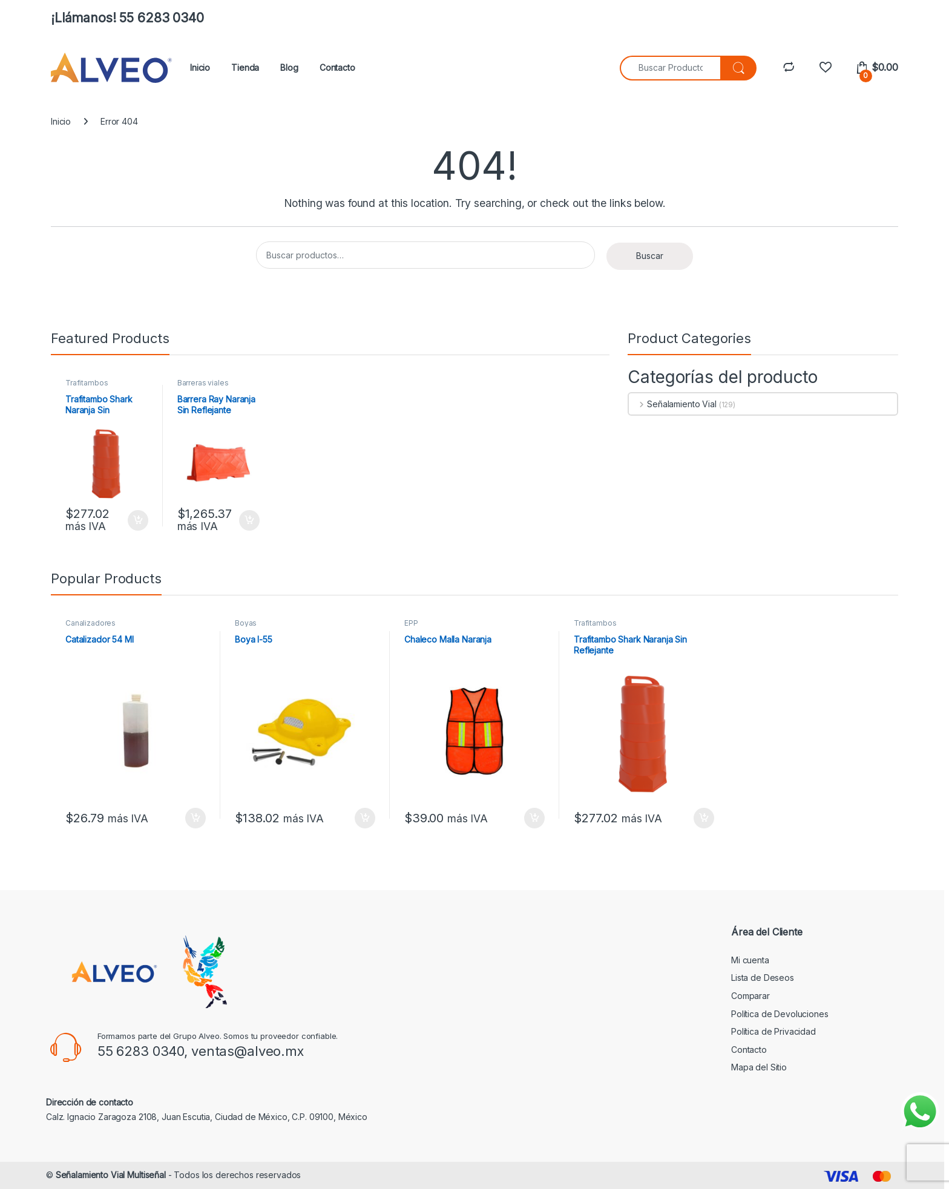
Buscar (649, 256)
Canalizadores (90, 622)
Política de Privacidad (773, 1031)
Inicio (200, 67)
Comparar (750, 996)
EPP (411, 622)
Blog (289, 67)
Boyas (246, 622)
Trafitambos (86, 382)
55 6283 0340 (140, 1051)
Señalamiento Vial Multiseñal (111, 1175)
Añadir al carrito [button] (138, 520)
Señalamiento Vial (672, 404)
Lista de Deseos (762, 977)
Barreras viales (203, 382)
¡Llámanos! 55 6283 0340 (127, 17)
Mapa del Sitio (759, 1067)
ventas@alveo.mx (247, 1051)
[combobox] (670, 68)
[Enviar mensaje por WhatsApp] (920, 1111)
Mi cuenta (750, 960)
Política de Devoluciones (780, 1014)
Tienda (245, 67)
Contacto (337, 67)
